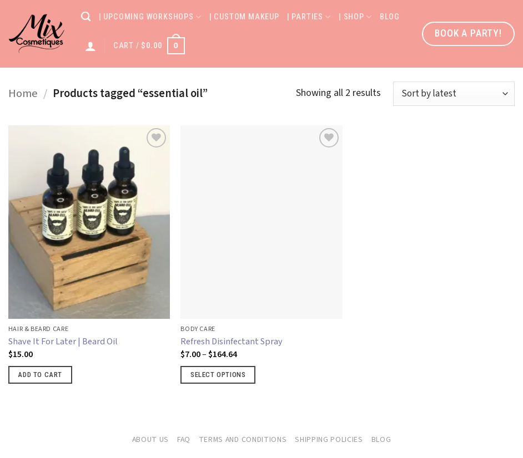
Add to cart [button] (40, 374)
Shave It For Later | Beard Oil (63, 341)
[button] (149, 45)
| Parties (309, 17)
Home (23, 93)
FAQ (183, 439)
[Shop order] (454, 94)
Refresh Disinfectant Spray (231, 341)
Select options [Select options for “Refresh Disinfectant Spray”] (217, 374)
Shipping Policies (329, 439)
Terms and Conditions (243, 439)
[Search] (86, 17)
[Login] (91, 46)
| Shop (355, 17)
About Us (150, 439)
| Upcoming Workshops (150, 17)
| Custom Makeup (244, 17)
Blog (390, 17)
